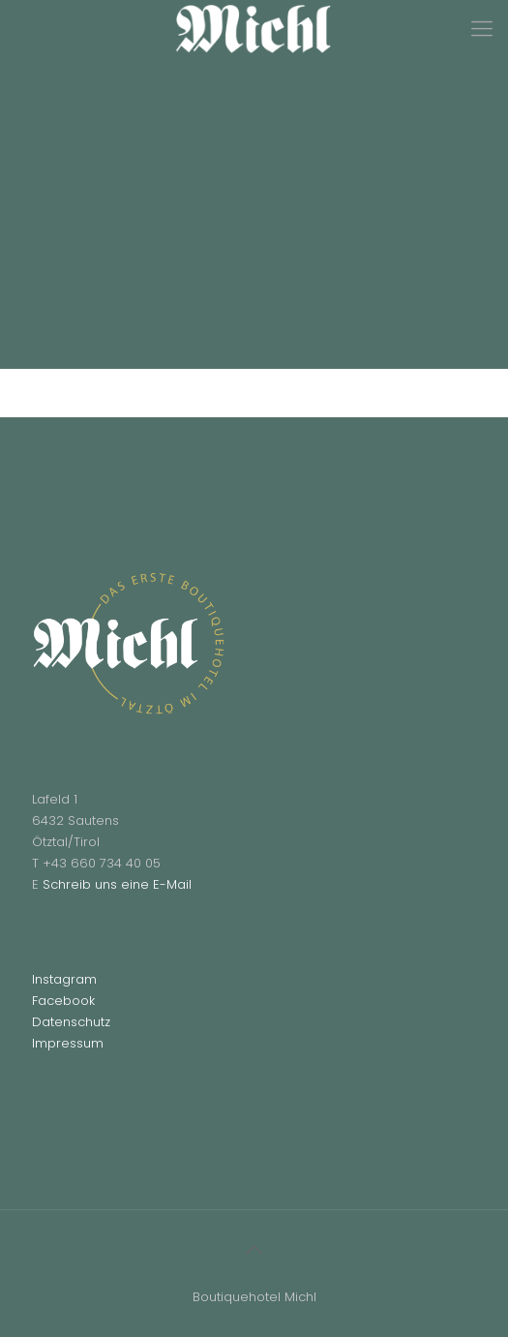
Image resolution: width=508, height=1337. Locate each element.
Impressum (68, 1043)
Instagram (64, 979)
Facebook (63, 1000)
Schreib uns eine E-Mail (117, 884)
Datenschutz (71, 1022)
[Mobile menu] (481, 29)
